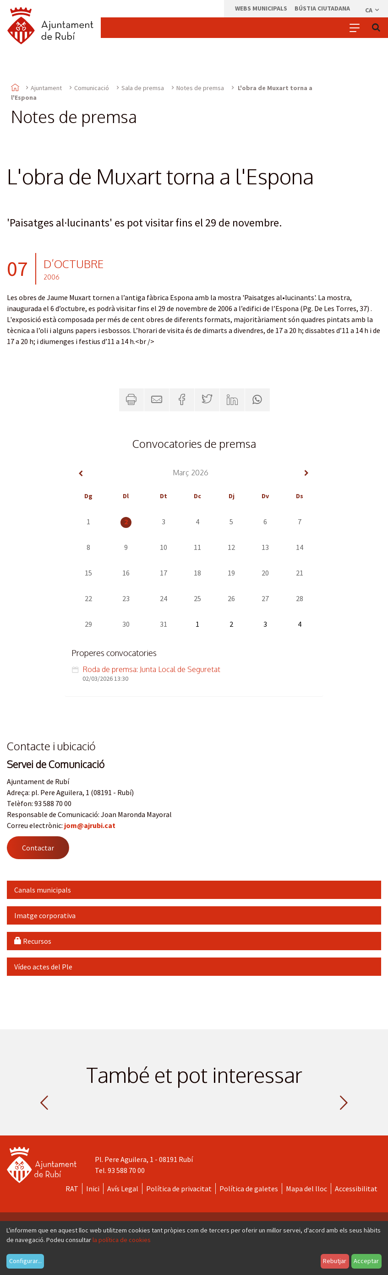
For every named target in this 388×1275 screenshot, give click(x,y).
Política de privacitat (179, 1188)
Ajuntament (46, 88)
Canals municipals (42, 889)
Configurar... (25, 1261)
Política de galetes (248, 1188)
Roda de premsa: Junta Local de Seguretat (151, 669)
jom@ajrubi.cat (89, 825)
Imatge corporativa (45, 915)
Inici (92, 1188)
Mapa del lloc (306, 1188)
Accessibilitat (356, 1188)
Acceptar (366, 1261)
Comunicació (91, 88)
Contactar (38, 847)
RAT (72, 1188)
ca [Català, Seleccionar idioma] (372, 10)
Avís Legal (122, 1188)
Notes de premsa (200, 88)
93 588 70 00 (126, 1170)
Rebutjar (334, 1261)
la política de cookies (122, 1240)
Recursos (32, 941)
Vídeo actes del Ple (43, 966)
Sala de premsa (142, 88)
